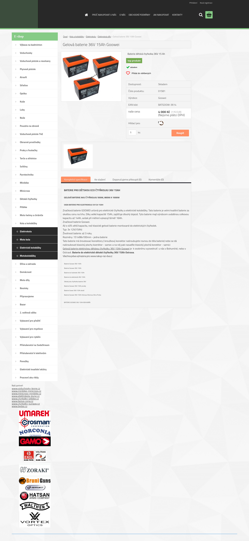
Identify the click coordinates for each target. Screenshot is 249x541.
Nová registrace (206, 2)
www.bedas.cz (19, 406)
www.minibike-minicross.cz (26, 391)
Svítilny (24, 166)
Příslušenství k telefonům (33, 353)
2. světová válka (28, 312)
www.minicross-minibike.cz (26, 393)
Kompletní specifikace (75, 179)
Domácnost (25, 272)
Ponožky (24, 361)
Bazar (23, 304)
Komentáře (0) (156, 179)
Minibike (24, 183)
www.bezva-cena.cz (22, 401)
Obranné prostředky (30, 142)
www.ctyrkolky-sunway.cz (26, 404)
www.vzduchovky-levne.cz (26, 388)
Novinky (24, 288)
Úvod (65, 36)
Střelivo (24, 85)
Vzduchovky (26, 53)
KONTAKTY (177, 14)
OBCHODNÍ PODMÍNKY (139, 14)
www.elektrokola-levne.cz (26, 396)
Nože (22, 118)
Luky (22, 110)
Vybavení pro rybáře (30, 337)
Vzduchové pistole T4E (31, 134)
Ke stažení (99, 179)
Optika (23, 93)
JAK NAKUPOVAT (161, 14)
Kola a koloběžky (28, 223)
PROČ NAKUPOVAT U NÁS (104, 14)
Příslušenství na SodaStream (34, 345)
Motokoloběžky (28, 256)
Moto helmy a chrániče (31, 215)
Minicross (25, 191)
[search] (200, 14)
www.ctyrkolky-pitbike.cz (25, 398)
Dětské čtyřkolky (28, 199)
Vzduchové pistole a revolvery (35, 61)
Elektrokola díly (104, 36)
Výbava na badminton (31, 45)
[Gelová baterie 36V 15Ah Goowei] (91, 53)
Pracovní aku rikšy (29, 377)
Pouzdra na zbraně (29, 126)
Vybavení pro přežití (30, 321)
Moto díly (25, 280)
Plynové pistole (28, 69)
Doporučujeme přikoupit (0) (127, 179)
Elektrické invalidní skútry (33, 369)
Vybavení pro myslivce (31, 329)
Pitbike (23, 207)
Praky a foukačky (28, 150)
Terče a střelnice (28, 158)
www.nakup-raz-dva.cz (101, 256)
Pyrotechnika (27, 174)
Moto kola (25, 239)
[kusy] (132, 132)
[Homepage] (86, 14)
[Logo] (55, 14)
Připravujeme (27, 296)
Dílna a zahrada (28, 264)
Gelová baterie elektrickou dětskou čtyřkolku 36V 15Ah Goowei (96, 248)
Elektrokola (26, 231)
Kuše (22, 101)
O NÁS (122, 14)
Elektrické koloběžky (30, 247)
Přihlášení (193, 2)
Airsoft (23, 77)
